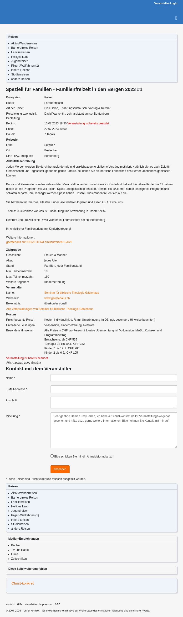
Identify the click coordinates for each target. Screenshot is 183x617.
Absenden (60, 469)
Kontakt (10, 604)
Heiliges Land (20, 57)
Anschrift (11, 400)
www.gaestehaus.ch (57, 298)
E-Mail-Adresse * (16, 389)
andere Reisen (20, 79)
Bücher (15, 545)
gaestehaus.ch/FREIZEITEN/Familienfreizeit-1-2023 (39, 242)
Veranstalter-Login (165, 3)
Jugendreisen (19, 61)
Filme (14, 554)
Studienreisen (20, 74)
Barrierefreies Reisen (24, 47)
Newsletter (31, 604)
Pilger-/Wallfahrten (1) (25, 65)
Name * (10, 378)
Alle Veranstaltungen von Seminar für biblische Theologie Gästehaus (49, 309)
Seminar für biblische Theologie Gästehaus (71, 292)
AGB (57, 604)
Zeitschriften (19, 558)
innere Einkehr (20, 70)
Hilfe (19, 604)
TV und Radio (20, 550)
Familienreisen (20, 52)
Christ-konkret (22, 583)
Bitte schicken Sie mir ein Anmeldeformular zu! (83, 456)
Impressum (45, 604)
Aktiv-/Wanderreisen (24, 43)
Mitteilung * (13, 416)
